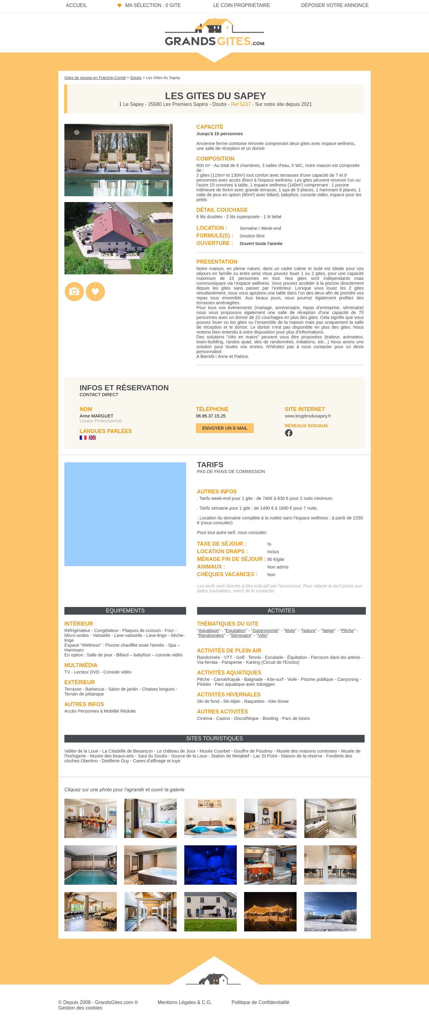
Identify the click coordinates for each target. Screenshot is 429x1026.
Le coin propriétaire (241, 5)
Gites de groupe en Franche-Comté (95, 77)
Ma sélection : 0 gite (153, 5)
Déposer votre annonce (335, 5)
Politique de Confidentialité (260, 1002)
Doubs (136, 77)
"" (208, 630)
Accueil (76, 5)
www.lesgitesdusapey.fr (308, 416)
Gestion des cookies (80, 1007)
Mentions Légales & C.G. (184, 1002)
